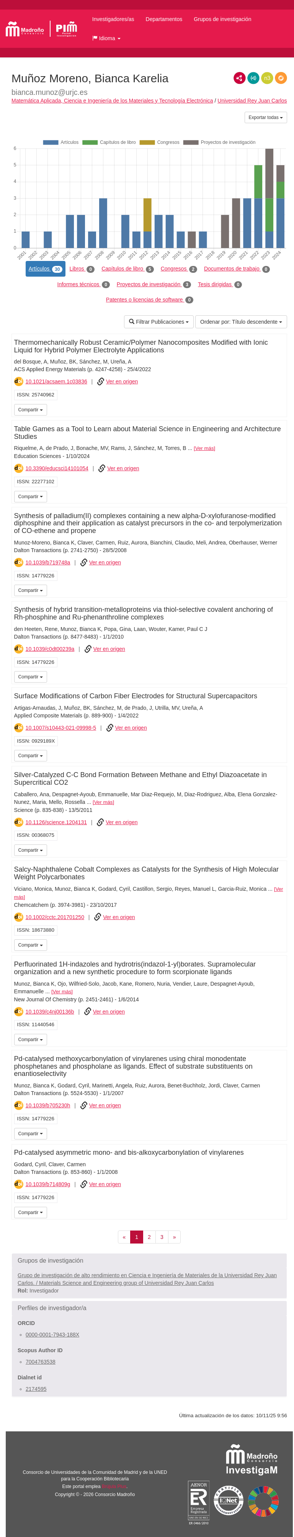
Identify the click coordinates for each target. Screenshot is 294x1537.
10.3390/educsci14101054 (57, 468)
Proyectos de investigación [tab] (154, 284)
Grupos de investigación (222, 19)
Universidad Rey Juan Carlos (252, 101)
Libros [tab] (82, 269)
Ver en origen (122, 381)
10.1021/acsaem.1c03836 (56, 381)
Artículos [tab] (46, 269)
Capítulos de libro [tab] (127, 269)
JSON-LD (253, 78)
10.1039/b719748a (48, 562)
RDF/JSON (281, 78)
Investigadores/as (113, 19)
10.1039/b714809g (48, 1184)
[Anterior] (124, 1237)
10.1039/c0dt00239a (50, 649)
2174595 (36, 1389)
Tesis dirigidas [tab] (220, 284)
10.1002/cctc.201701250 (55, 917)
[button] (106, 38)
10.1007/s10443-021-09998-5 (61, 728)
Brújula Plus (114, 1486)
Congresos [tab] (179, 269)
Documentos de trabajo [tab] (237, 269)
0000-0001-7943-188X (52, 1335)
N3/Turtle (267, 78)
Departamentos (164, 19)
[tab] (149, 1260)
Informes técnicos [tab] (83, 284)
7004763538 (41, 1362)
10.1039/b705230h (48, 1105)
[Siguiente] (174, 1237)
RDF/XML (240, 78)
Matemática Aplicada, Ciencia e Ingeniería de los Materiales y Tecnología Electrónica (112, 101)
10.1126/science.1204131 (56, 822)
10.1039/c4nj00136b (50, 1012)
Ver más (204, 448)
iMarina (279, 409)
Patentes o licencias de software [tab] (149, 300)
